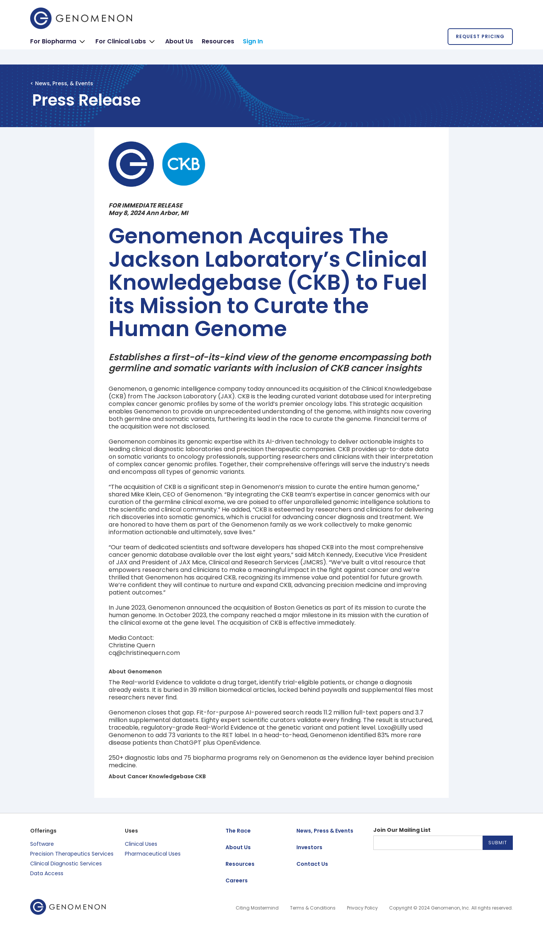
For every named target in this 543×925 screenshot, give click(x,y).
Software (42, 844)
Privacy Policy (362, 908)
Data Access (46, 873)
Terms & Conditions (313, 908)
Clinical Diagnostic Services (66, 863)
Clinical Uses (141, 844)
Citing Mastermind (257, 908)
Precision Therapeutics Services (72, 853)
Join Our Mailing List (402, 830)
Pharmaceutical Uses (153, 853)
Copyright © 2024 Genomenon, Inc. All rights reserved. (451, 908)
